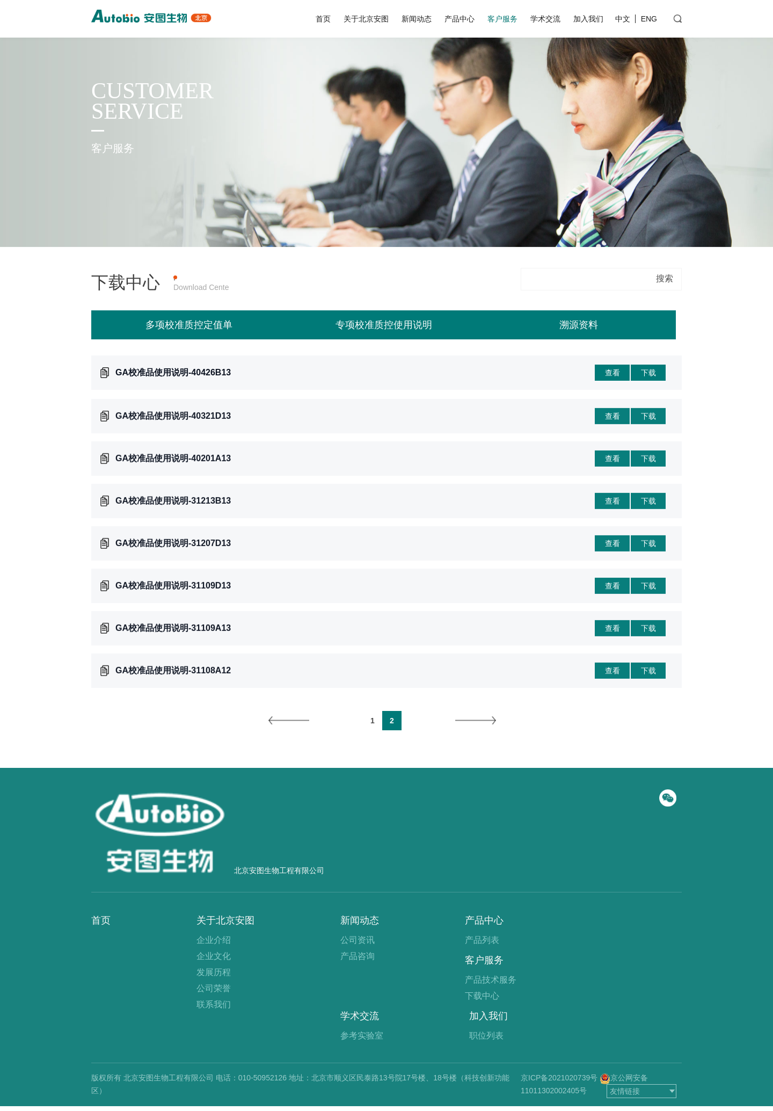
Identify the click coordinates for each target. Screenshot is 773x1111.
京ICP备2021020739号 (559, 1077)
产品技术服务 (490, 979)
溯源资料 (578, 326)
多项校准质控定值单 (188, 326)
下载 (648, 375)
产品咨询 (357, 956)
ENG (649, 18)
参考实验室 (361, 1035)
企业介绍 (213, 940)
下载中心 (482, 995)
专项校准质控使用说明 (384, 326)
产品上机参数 (251, 277)
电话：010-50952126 (251, 1077)
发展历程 (213, 972)
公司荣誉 (213, 988)
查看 (612, 375)
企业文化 (213, 956)
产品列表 (482, 940)
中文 (622, 18)
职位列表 (486, 1035)
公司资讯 (357, 940)
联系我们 (213, 1004)
